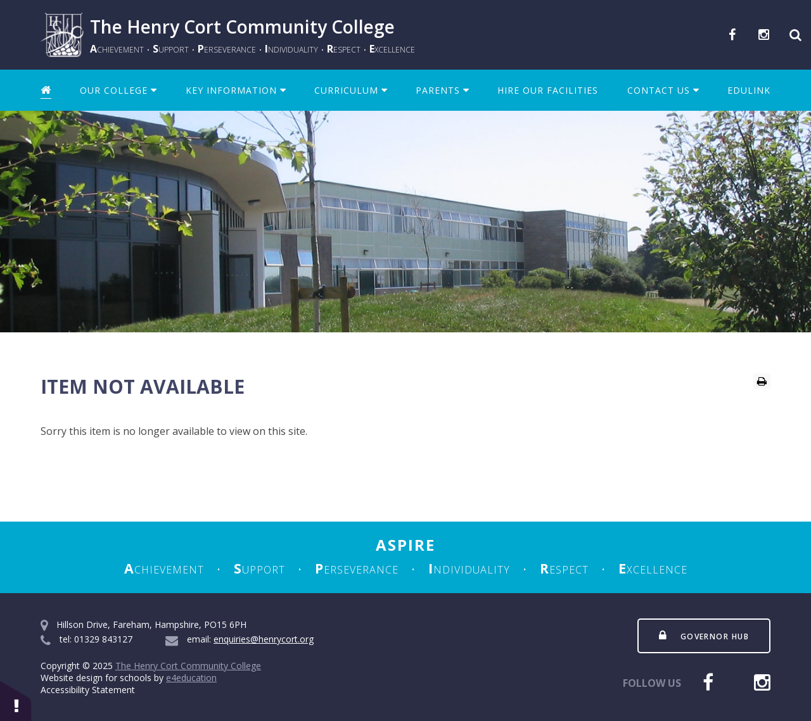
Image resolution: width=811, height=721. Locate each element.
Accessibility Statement (88, 690)
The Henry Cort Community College (188, 666)
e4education (191, 678)
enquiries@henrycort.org (264, 639)
